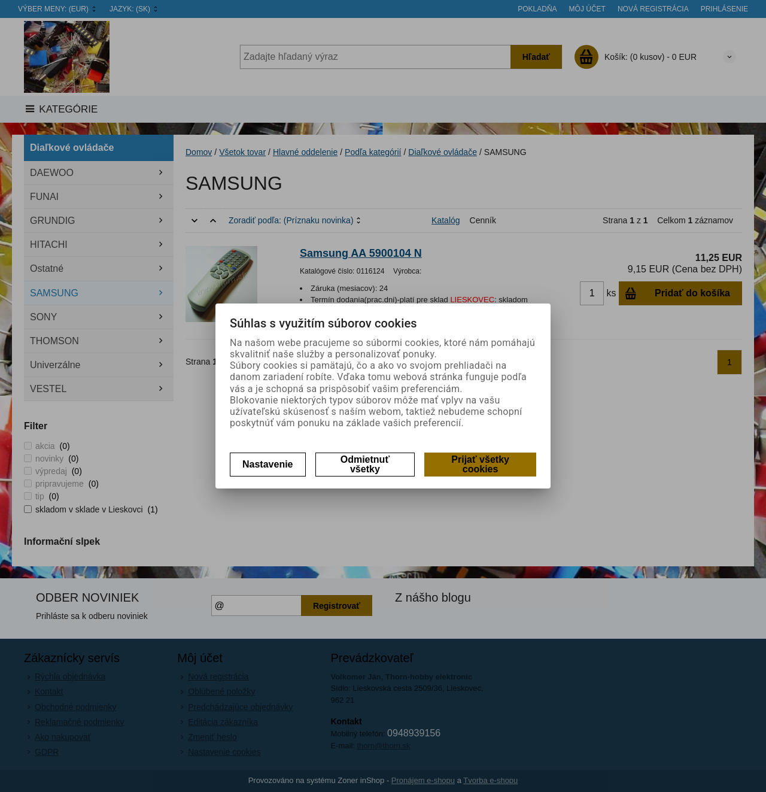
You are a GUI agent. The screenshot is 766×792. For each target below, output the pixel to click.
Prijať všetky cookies (480, 464)
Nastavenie (267, 464)
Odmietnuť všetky (365, 464)
